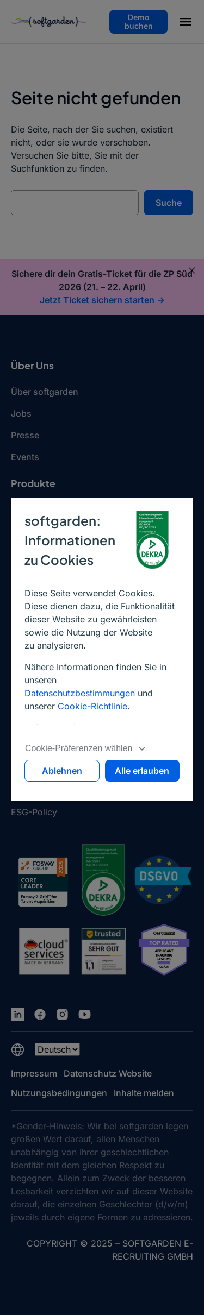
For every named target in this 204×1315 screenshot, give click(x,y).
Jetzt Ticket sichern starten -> (102, 299)
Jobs (21, 413)
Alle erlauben (142, 770)
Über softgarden (44, 391)
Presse (25, 435)
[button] (185, 23)
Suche (169, 202)
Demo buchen (139, 21)
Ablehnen (62, 770)
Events (25, 456)
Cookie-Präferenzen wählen (85, 748)
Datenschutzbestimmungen (79, 693)
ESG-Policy (34, 812)
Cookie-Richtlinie (92, 706)
